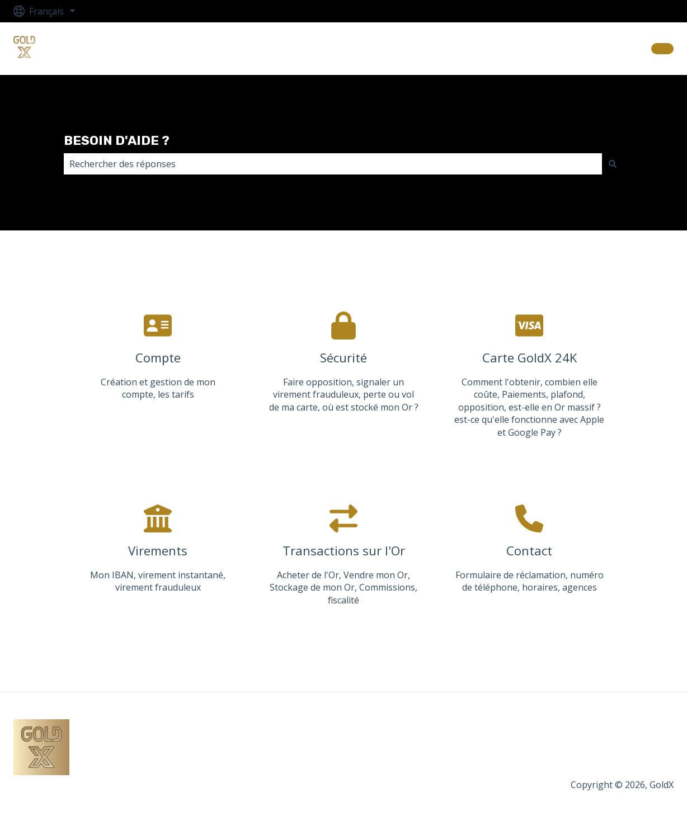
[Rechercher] (612, 164)
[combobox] (333, 164)
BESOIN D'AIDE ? (117, 140)
